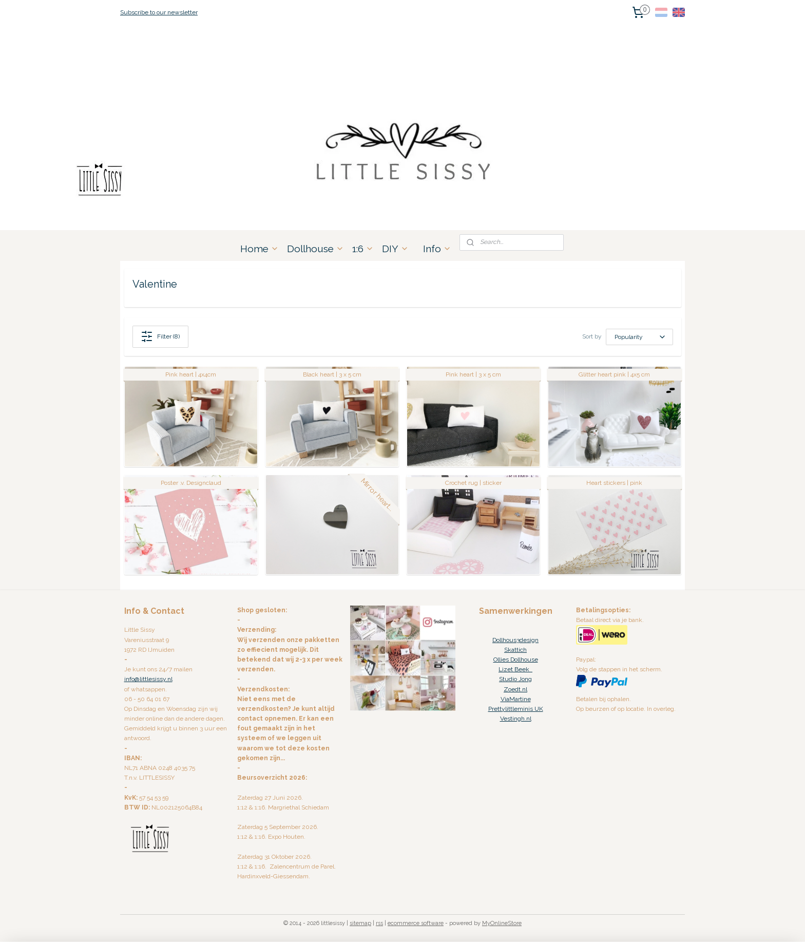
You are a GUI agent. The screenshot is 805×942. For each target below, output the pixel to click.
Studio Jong (515, 679)
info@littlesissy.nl (148, 679)
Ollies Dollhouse (515, 659)
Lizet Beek (515, 669)
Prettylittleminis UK (515, 708)
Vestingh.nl (515, 718)
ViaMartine (516, 699)
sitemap (360, 923)
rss (379, 923)
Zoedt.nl (515, 689)
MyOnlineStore (502, 923)
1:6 (363, 248)
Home (259, 248)
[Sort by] (639, 337)
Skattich (515, 649)
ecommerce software (416, 923)
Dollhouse (315, 248)
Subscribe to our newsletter (159, 12)
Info (437, 248)
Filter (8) (160, 336)
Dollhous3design (515, 640)
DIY (395, 248)
